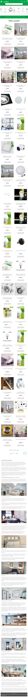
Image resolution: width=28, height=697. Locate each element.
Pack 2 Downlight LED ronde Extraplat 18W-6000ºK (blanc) (7, 39)
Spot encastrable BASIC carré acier (7, 393)
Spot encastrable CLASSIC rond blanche (7, 86)
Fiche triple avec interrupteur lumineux (20, 393)
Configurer (14, 695)
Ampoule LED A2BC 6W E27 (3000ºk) (7, 227)
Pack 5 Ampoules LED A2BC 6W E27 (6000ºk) (20, 322)
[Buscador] (7, 4)
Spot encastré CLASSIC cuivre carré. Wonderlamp (7, 440)
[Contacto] (22, 2)
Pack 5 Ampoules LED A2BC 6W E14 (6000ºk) (20, 345)
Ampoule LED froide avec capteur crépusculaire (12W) (7, 345)
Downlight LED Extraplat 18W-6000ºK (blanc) (7, 157)
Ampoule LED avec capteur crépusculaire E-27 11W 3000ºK (21, 228)
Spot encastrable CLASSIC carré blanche (20, 86)
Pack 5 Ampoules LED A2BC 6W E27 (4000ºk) (7, 251)
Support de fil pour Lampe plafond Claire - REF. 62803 (20, 416)
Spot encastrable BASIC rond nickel (20, 298)
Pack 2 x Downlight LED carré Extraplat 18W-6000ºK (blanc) (7, 275)
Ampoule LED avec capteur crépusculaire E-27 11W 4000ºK (21, 204)
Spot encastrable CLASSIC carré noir (7, 109)
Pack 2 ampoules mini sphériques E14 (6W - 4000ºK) (7, 322)
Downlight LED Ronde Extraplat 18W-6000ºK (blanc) (20, 180)
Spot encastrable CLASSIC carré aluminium (7, 62)
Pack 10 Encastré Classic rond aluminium (7, 416)
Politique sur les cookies (7, 691)
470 (17, 453)
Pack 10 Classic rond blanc (21, 439)
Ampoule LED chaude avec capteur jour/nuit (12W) (20, 275)
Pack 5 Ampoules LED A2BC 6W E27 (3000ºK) (20, 133)
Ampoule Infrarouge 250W (20, 250)
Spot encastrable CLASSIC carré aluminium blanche (7, 298)
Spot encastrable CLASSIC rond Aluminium (20, 39)
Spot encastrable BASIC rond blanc (20, 62)
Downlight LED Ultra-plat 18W (20, 109)
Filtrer (14, 17)
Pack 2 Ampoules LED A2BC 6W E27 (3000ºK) (20, 369)
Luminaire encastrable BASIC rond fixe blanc (7, 180)
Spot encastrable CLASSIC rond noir (7, 133)
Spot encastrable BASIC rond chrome (7, 204)
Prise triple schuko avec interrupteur (20, 157)
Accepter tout (14, 693)
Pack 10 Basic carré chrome (7, 368)
